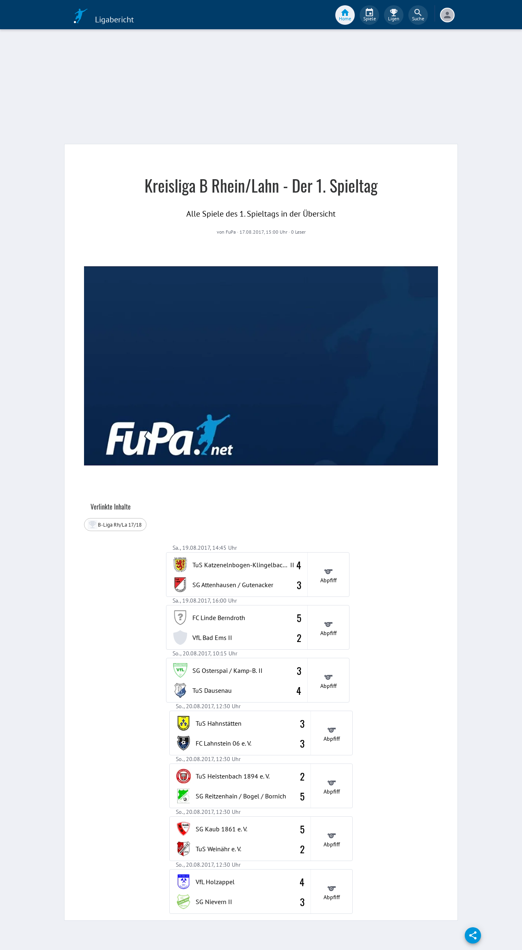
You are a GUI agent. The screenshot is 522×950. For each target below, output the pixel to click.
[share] (473, 935)
